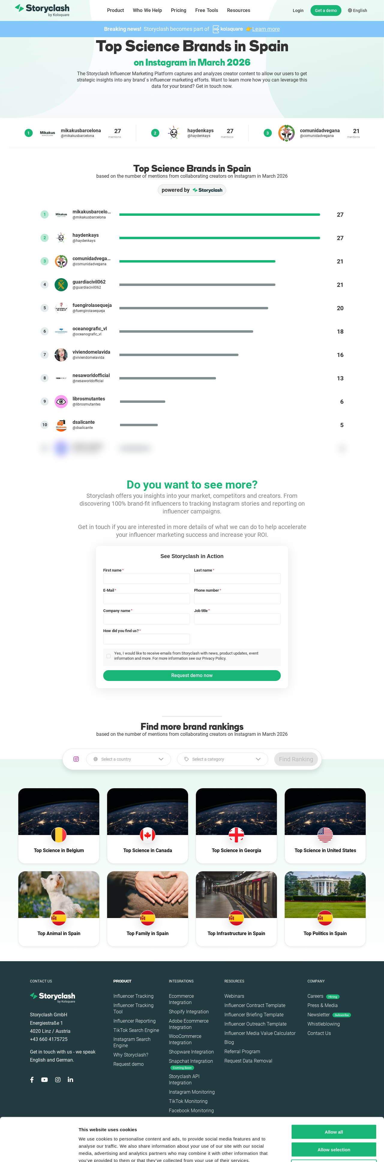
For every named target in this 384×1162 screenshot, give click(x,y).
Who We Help (147, 10)
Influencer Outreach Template (255, 1024)
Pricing (178, 10)
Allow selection (333, 1106)
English (357, 10)
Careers (324, 996)
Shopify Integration (189, 1012)
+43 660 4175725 (49, 1039)
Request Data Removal (248, 1061)
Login (298, 10)
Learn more (266, 29)
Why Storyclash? (130, 1055)
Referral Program (242, 1051)
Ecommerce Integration (181, 999)
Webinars (234, 996)
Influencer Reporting (134, 1021)
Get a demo (326, 10)
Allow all (334, 1088)
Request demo (128, 1064)
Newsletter (329, 1015)
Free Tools (206, 10)
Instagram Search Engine (132, 1042)
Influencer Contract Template (254, 1005)
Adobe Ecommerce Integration (188, 1024)
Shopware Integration (191, 1052)
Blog (229, 1042)
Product (115, 10)
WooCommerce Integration (185, 1039)
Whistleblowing (324, 1024)
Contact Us (319, 1033)
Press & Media (323, 1005)
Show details (315, 1150)
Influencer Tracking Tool (133, 1009)
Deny (334, 1123)
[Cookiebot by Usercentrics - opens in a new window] (39, 1150)
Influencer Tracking (133, 996)
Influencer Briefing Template (254, 1015)
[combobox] (128, 759)
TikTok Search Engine (136, 1030)
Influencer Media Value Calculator (260, 1033)
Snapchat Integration (191, 1064)
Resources (238, 10)
